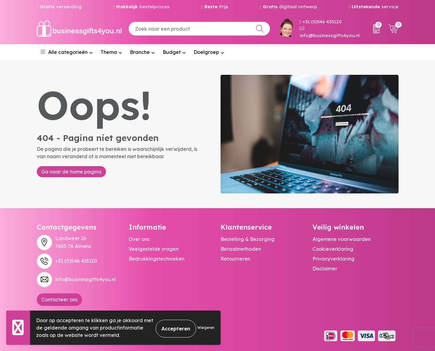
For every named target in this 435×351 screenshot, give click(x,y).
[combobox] (199, 29)
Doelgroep (206, 52)
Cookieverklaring (332, 249)
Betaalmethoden (241, 249)
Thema (108, 52)
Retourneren (235, 259)
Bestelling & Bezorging (247, 239)
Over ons (139, 239)
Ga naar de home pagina (71, 172)
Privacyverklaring (333, 259)
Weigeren (205, 327)
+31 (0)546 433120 (321, 22)
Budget (172, 52)
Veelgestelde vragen (154, 249)
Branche (140, 52)
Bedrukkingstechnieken (156, 259)
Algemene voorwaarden (341, 239)
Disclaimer (324, 268)
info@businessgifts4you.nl (330, 32)
